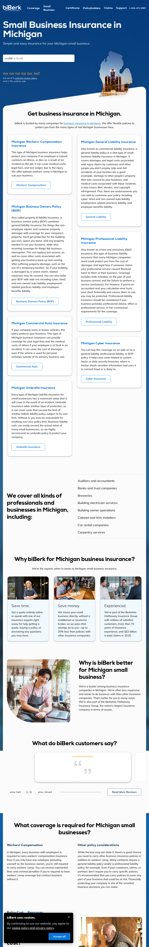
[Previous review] (15, 792)
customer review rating (26, 78)
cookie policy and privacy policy (33, 928)
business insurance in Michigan (82, 123)
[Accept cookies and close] (69, 917)
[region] (110, 506)
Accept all (59, 936)
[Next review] (45, 792)
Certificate (72, 8)
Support (121, 8)
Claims (108, 8)
